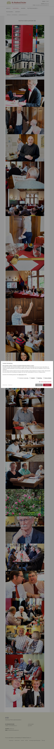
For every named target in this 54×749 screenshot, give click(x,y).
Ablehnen (39, 384)
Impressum (10, 384)
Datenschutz (5, 384)
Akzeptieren (47, 384)
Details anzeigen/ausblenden (46, 381)
